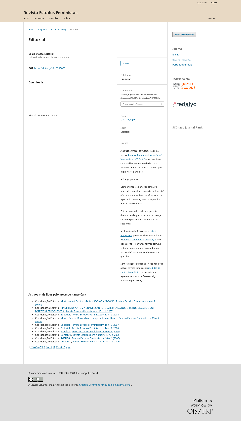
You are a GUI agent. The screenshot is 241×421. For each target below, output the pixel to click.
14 (60, 347)
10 (47, 347)
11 (50, 347)
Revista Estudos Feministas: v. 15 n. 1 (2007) (89, 311)
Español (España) (181, 59)
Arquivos (39, 18)
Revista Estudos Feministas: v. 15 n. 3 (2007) (95, 324)
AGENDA (66, 338)
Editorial (65, 314)
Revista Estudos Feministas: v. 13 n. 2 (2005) (96, 334)
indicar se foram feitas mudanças (139, 239)
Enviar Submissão (184, 34)
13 (57, 347)
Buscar (211, 18)
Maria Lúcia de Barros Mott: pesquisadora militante (89, 318)
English (176, 54)
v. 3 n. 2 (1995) (58, 29)
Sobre (66, 18)
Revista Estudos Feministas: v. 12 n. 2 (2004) (95, 314)
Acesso (214, 2)
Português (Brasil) (182, 64)
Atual (26, 18)
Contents (66, 334)
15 (63, 347)
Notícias (53, 18)
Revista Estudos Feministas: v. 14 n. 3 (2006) (96, 341)
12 (54, 347)
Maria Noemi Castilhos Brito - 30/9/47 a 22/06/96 (88, 301)
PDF (126, 63)
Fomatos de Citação (133, 104)
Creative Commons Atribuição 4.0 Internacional (105, 384)
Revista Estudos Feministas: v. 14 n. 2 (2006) (95, 328)
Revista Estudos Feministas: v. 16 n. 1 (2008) (96, 331)
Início (31, 29)
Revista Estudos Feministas (50, 12)
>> (69, 347)
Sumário (66, 331)
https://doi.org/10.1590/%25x (50, 68)
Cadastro (202, 2)
